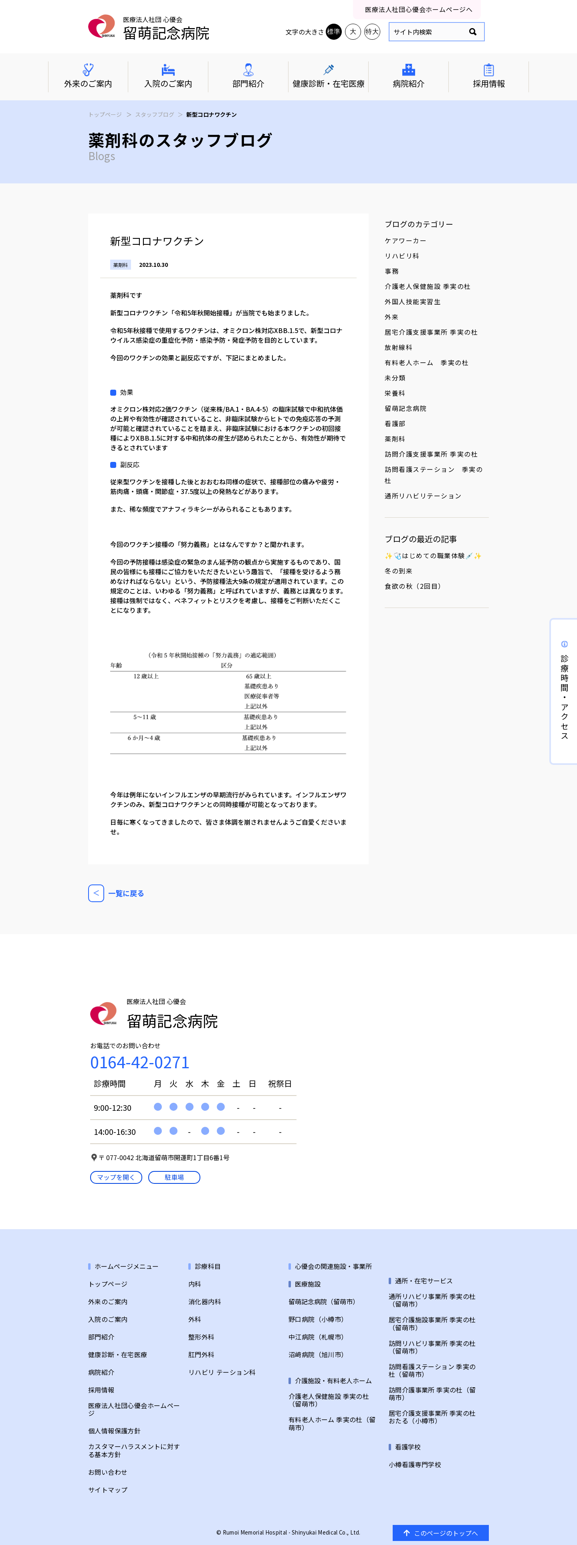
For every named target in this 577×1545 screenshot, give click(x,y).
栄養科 (395, 393)
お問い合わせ (107, 1472)
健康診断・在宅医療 (117, 1354)
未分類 (395, 377)
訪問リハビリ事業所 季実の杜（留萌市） (432, 1347)
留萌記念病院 (406, 408)
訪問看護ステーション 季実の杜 (434, 474)
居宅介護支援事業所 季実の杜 (431, 332)
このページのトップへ (440, 1533)
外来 (392, 316)
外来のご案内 (107, 1301)
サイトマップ (107, 1490)
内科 (195, 1284)
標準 (334, 31)
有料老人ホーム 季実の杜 (427, 362)
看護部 (395, 423)
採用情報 (101, 1390)
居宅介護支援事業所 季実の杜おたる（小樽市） (432, 1417)
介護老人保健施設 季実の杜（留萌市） (328, 1400)
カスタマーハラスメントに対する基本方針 (134, 1450)
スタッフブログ (154, 114)
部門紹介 (101, 1337)
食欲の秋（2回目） (415, 586)
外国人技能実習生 (413, 301)
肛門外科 (201, 1354)
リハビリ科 (402, 255)
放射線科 (399, 347)
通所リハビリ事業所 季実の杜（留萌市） (432, 1300)
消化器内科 (204, 1301)
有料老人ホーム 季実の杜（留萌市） (332, 1423)
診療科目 (208, 1266)
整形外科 (201, 1337)
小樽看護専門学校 (415, 1464)
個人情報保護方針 (114, 1431)
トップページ (105, 114)
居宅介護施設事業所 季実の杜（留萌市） (432, 1323)
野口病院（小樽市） (318, 1319)
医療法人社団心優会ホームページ (134, 1409)
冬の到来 (399, 570)
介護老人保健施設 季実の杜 (428, 286)
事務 (392, 271)
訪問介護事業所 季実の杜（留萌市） (432, 1393)
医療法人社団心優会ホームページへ (419, 9)
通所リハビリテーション (423, 495)
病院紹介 (101, 1372)
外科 (195, 1319)
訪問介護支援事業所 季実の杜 (431, 454)
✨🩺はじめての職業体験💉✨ (433, 555)
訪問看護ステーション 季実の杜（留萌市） (432, 1370)
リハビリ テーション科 (222, 1372)
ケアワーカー (406, 240)
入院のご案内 (107, 1319)
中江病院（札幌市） (318, 1337)
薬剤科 (395, 438)
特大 (372, 31)
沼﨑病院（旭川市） (318, 1354)
